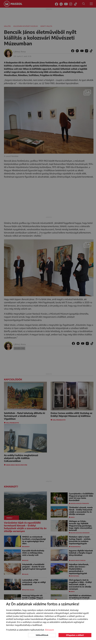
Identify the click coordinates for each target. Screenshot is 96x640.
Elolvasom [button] (49, 630)
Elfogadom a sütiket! (75, 635)
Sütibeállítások (42, 635)
